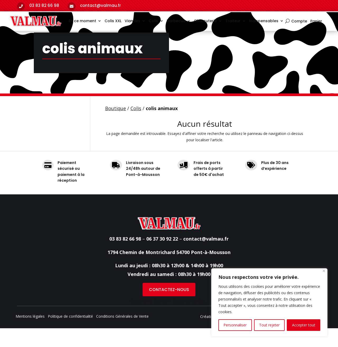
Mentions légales (30, 335)
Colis (153, 21)
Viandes (132, 21)
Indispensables (263, 21)
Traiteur (233, 21)
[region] (269, 302)
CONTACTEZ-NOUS (169, 308)
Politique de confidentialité (70, 335)
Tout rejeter (269, 324)
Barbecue (176, 21)
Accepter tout (303, 324)
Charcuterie (205, 21)
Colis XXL (113, 21)
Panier (316, 21)
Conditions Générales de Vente (122, 335)
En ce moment (82, 21)
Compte (299, 21)
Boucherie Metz (191, 319)
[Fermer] (324, 271)
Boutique (115, 127)
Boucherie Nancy (148, 319)
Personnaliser (235, 324)
